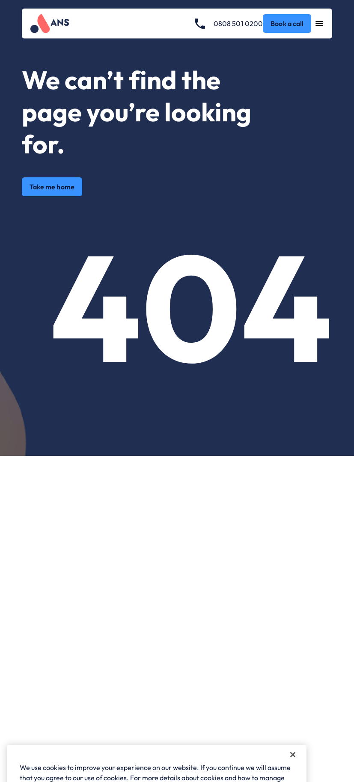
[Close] (292, 765)
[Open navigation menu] (319, 23)
